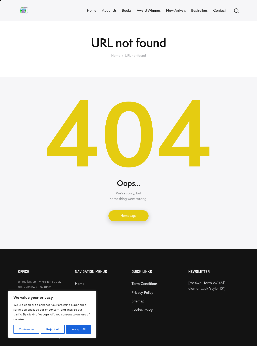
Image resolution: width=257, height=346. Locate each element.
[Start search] (236, 11)
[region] (52, 314)
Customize (26, 329)
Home (115, 56)
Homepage (128, 215)
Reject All (52, 329)
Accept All (79, 329)
